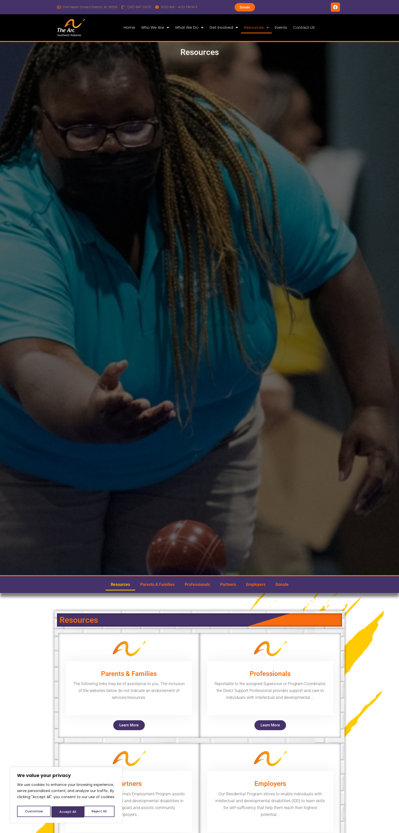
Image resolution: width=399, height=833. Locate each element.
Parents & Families (157, 584)
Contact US (304, 27)
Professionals (197, 584)
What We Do (189, 27)
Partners (228, 584)
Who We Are (155, 27)
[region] (66, 796)
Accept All (99, 811)
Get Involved (223, 27)
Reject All (66, 811)
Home (129, 27)
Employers (255, 584)
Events (281, 27)
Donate (282, 584)
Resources (256, 27)
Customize (33, 811)
